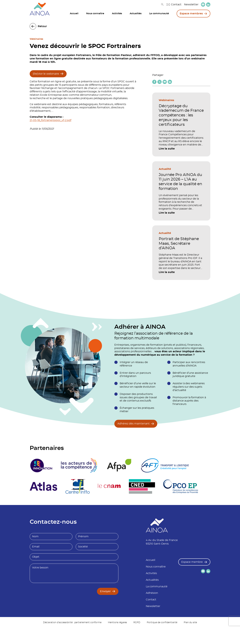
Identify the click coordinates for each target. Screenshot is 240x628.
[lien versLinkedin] (208, 5)
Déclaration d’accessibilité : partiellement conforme (72, 622)
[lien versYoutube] (203, 4)
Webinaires (36, 39)
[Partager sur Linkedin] (170, 82)
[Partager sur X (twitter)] (159, 82)
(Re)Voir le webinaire (46, 73)
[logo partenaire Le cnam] (109, 486)
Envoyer (105, 591)
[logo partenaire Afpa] (119, 465)
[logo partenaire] (79, 465)
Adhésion (152, 593)
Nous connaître (95, 13)
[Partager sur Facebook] (154, 82)
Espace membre (192, 562)
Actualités (135, 13)
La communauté (159, 13)
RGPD (136, 622)
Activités (117, 13)
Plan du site (190, 622)
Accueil (74, 13)
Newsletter (191, 4)
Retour (42, 26)
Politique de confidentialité (162, 622)
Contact (174, 4)
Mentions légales (117, 622)
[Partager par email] (165, 82)
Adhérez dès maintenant (133, 423)
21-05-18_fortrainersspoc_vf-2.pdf (50, 120)
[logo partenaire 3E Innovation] (41, 465)
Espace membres (191, 13)
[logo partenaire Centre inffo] (77, 486)
